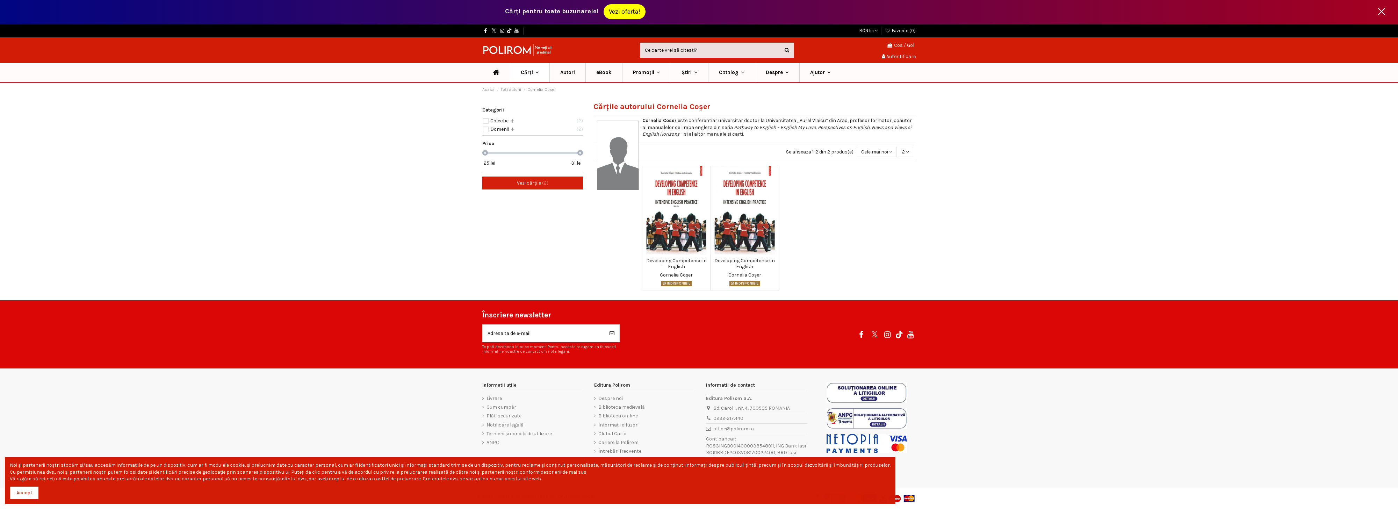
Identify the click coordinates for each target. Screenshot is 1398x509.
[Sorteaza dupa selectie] (876, 152)
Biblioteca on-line (618, 416)
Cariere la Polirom (618, 442)
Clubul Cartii (612, 434)
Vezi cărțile (532, 183)
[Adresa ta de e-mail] (544, 333)
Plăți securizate (504, 416)
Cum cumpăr (501, 407)
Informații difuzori (618, 425)
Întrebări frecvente (619, 451)
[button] (646, 72)
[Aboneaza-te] (612, 333)
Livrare (494, 398)
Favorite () (900, 30)
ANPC (493, 442)
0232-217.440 (728, 418)
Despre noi (610, 398)
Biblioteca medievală (621, 407)
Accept (24, 493)
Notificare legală (505, 425)
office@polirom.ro (733, 429)
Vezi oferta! (624, 11)
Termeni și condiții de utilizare (519, 434)
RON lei (868, 30)
